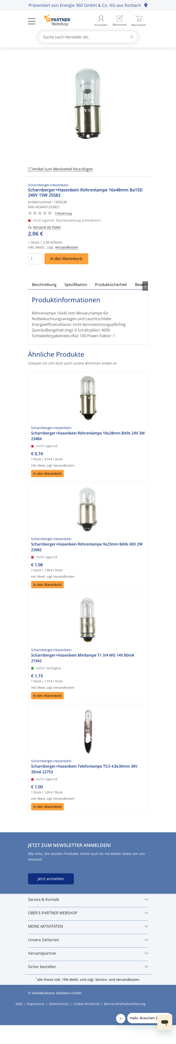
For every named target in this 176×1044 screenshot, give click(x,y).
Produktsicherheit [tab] (111, 284)
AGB (19, 1004)
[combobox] (88, 37)
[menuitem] (119, 21)
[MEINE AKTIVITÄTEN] (88, 926)
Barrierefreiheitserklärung (124, 1004)
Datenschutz (59, 1004)
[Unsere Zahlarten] (88, 939)
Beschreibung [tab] (44, 284)
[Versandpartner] (88, 953)
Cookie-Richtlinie (86, 1004)
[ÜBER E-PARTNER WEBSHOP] (88, 913)
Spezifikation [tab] (75, 284)
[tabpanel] (88, 106)
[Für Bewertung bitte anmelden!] (63, 213)
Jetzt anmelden (51, 878)
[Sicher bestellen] (88, 966)
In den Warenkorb (66, 258)
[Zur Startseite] (54, 21)
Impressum (35, 1004)
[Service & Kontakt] (88, 899)
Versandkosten (66, 247)
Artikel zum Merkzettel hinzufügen (60, 169)
